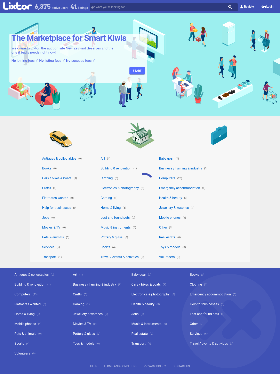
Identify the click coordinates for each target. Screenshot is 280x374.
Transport (49, 257)
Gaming (106, 198)
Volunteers (167, 257)
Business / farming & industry (180, 168)
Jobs (45, 218)
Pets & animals (53, 237)
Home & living (111, 208)
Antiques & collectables (59, 158)
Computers (167, 178)
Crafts (46, 188)
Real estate (167, 237)
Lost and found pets (115, 218)
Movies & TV (51, 227)
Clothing (107, 178)
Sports (105, 247)
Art (103, 158)
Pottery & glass (111, 237)
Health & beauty (170, 198)
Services (48, 247)
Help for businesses (56, 208)
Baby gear (166, 158)
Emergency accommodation (179, 188)
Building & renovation (116, 168)
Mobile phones (170, 218)
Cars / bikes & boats (56, 178)
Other (163, 227)
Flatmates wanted (55, 198)
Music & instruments (116, 227)
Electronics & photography (120, 188)
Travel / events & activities (120, 257)
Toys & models (169, 247)
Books (46, 168)
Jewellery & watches (174, 208)
